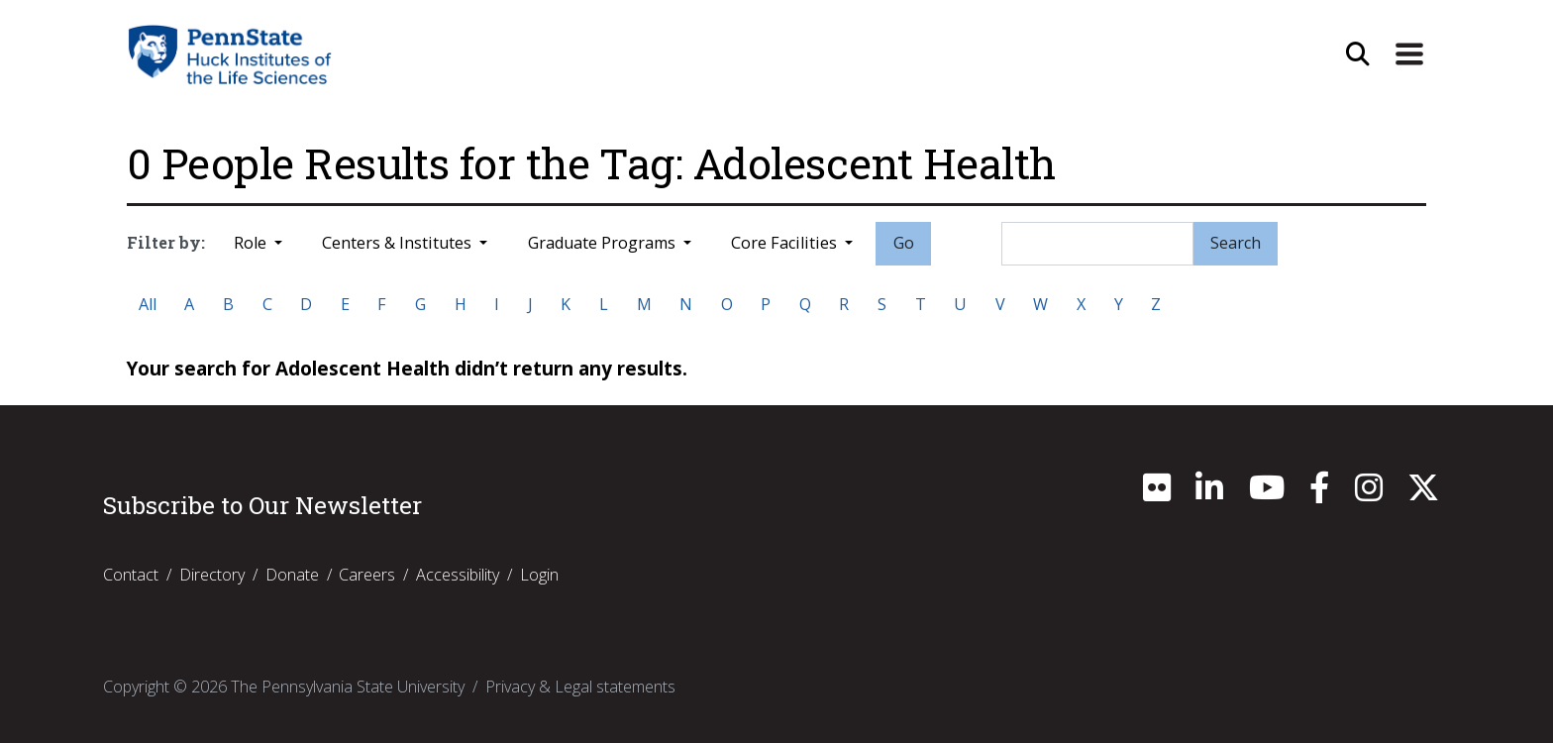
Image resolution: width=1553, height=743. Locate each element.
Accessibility (457, 574)
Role (252, 243)
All (147, 304)
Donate (292, 574)
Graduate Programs (603, 243)
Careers (367, 574)
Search (1235, 243)
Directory (212, 574)
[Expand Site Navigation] (1409, 54)
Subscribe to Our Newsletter (262, 505)
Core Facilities (786, 243)
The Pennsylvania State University (348, 686)
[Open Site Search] (1358, 54)
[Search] (1097, 243)
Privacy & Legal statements (580, 686)
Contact (130, 574)
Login (539, 574)
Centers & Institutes (398, 243)
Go (903, 243)
